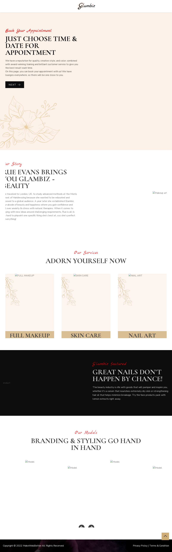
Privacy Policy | (141, 545)
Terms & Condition (159, 545)
